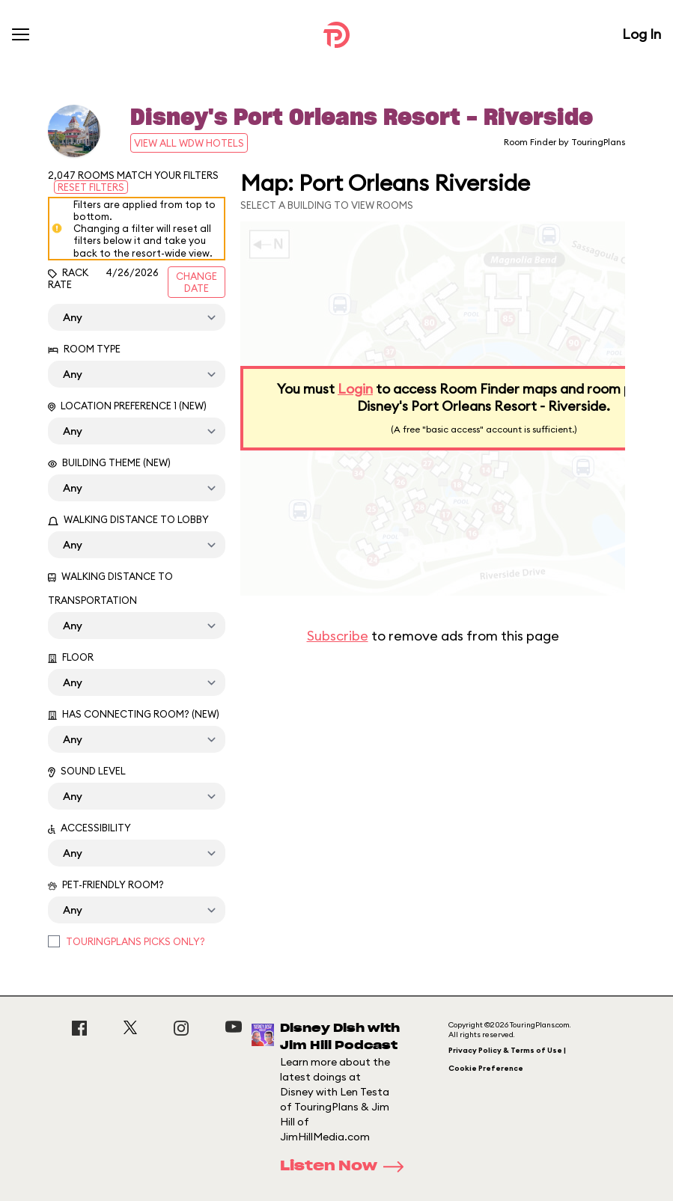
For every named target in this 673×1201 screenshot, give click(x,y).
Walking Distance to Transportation (110, 588)
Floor (71, 657)
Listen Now (346, 1166)
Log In (641, 34)
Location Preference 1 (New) (127, 406)
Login (355, 388)
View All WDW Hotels (189, 143)
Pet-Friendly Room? (106, 884)
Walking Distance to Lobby (128, 519)
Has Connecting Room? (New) (133, 714)
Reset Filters (91, 187)
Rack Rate (68, 278)
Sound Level (87, 771)
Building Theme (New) (109, 462)
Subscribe (337, 635)
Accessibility (89, 828)
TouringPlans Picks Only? (135, 941)
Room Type (84, 349)
